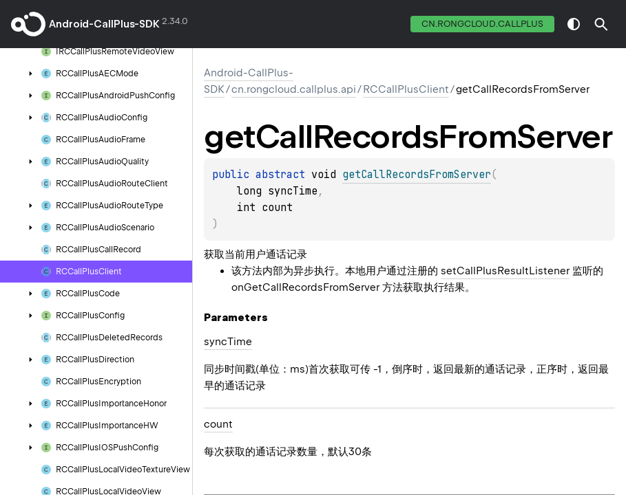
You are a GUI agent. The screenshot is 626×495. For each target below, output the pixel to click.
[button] (601, 24)
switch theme (573, 24)
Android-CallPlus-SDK (104, 24)
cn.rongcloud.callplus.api (293, 89)
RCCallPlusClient (406, 89)
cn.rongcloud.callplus (482, 24)
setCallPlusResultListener (505, 271)
